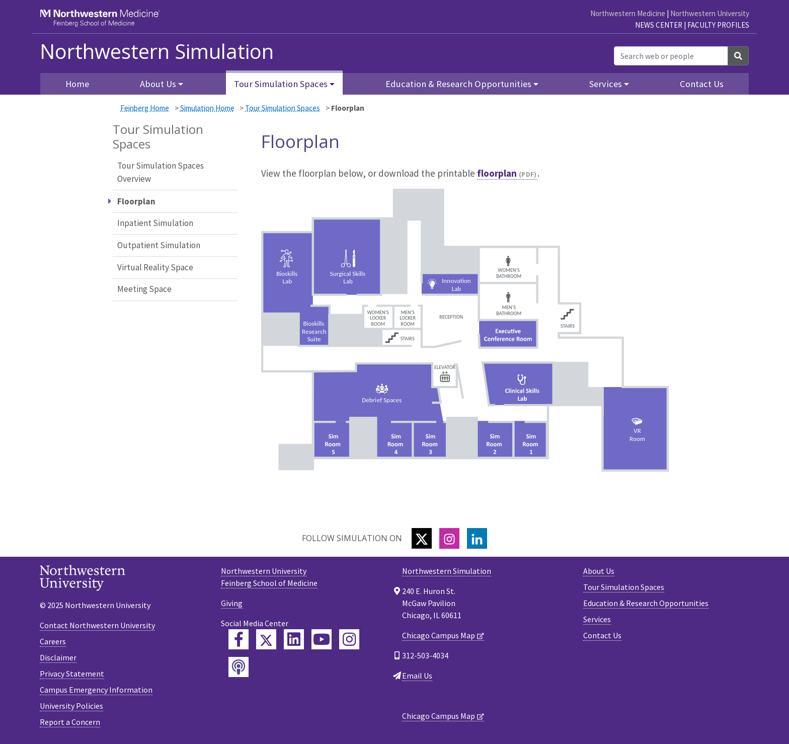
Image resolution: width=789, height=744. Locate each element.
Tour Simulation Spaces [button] (281, 84)
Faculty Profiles (718, 25)
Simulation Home (207, 108)
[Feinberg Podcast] (238, 667)
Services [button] (605, 84)
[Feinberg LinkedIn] (294, 639)
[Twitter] (422, 538)
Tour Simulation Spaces (282, 108)
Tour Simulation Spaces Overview (160, 172)
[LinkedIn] (477, 538)
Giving (232, 603)
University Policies (71, 706)
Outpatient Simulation (158, 245)
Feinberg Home (144, 108)
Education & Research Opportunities (645, 603)
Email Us (417, 676)
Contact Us (702, 84)
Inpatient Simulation (155, 223)
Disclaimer (58, 657)
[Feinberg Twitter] (266, 639)
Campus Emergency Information (96, 690)
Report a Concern (70, 722)
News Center (658, 25)
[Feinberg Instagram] (349, 639)
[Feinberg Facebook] (238, 639)
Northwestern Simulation (157, 51)
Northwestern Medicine (627, 13)
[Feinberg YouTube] (321, 639)
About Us (598, 571)
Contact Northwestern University (97, 625)
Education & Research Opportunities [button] (458, 84)
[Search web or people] (671, 55)
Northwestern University (709, 13)
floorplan (497, 173)
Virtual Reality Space (155, 267)
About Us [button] (158, 84)
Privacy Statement (72, 673)
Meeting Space (144, 288)
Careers (53, 641)
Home (77, 84)
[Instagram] (449, 538)
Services (597, 619)
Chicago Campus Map (438, 635)
